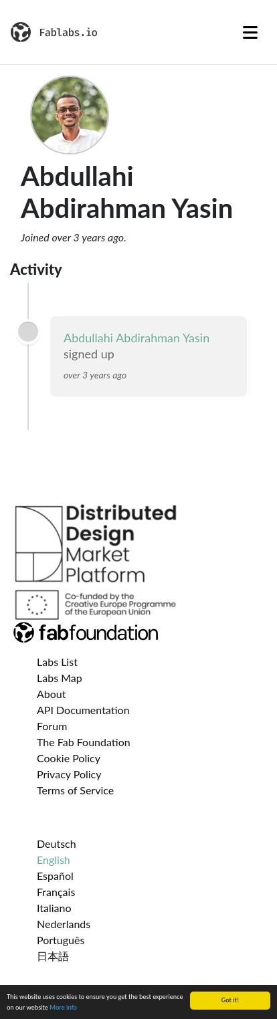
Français (56, 891)
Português (60, 939)
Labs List (57, 661)
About (51, 693)
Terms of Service (75, 790)
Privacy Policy (69, 774)
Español (55, 875)
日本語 (53, 955)
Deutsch (56, 843)
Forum (52, 725)
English (53, 859)
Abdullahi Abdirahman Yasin (136, 337)
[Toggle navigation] (250, 32)
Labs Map (59, 677)
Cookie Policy (68, 758)
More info (63, 1008)
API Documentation (83, 709)
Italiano (54, 907)
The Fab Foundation (83, 741)
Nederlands (63, 923)
